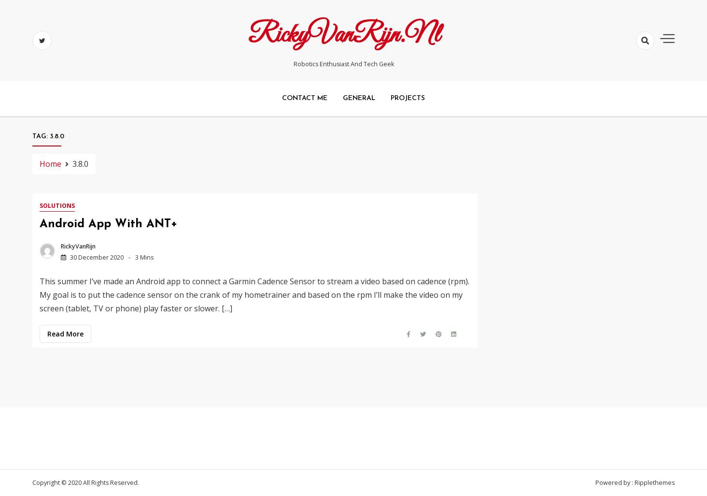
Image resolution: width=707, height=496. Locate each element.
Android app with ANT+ (108, 224)
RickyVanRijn (78, 246)
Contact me (304, 98)
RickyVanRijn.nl (343, 35)
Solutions (57, 206)
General (359, 98)
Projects (408, 98)
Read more (65, 333)
